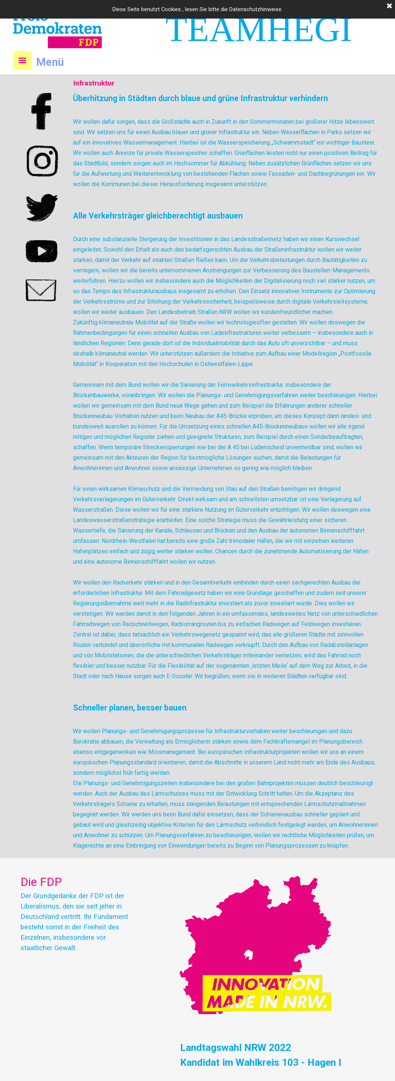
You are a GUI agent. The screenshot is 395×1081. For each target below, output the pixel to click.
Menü (50, 62)
